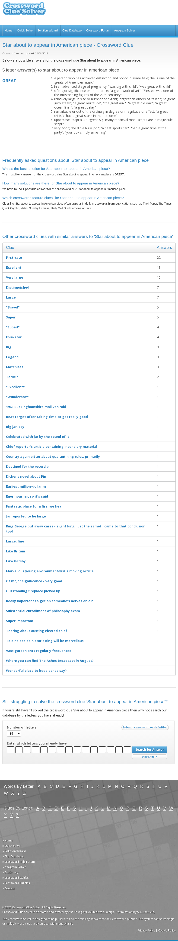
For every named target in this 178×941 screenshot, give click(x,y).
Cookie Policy (167, 930)
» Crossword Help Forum (18, 862)
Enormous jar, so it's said (27, 496)
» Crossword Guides (15, 878)
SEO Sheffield (145, 912)
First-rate (14, 257)
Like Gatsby (16, 561)
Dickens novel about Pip (26, 476)
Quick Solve (25, 30)
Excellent (13, 267)
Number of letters (22, 727)
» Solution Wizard (14, 851)
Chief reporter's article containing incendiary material (51, 446)
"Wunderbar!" (17, 397)
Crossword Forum (97, 30)
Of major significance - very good (34, 581)
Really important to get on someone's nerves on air (49, 601)
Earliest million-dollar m (26, 486)
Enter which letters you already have (37, 743)
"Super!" (13, 327)
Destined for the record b (27, 466)
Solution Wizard (47, 30)
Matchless (14, 367)
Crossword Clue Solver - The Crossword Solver (24, 10)
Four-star (14, 337)
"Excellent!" (15, 387)
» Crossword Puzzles (16, 883)
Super (11, 317)
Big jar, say (15, 426)
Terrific (12, 377)
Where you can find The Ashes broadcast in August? (50, 660)
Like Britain (15, 551)
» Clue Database (13, 856)
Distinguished (17, 287)
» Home (7, 840)
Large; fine (15, 541)
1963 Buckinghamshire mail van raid (36, 407)
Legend (12, 357)
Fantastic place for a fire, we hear (34, 506)
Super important (20, 621)
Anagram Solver (124, 30)
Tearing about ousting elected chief (36, 631)
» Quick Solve (11, 846)
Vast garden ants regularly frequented (38, 650)
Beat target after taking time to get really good (47, 416)
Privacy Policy (146, 930)
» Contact (8, 888)
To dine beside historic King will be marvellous (45, 641)
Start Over (149, 756)
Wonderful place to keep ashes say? (36, 670)
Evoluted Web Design (100, 912)
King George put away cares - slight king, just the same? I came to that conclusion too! (75, 528)
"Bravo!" (13, 307)
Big (8, 347)
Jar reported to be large (26, 516)
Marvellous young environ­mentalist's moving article (50, 571)
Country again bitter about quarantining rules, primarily (53, 456)
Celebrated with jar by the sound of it (37, 436)
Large (11, 297)
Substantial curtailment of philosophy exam (43, 611)
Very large (14, 277)
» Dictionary (10, 872)
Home (9, 30)
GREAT (9, 80)
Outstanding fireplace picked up (33, 591)
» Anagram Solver (14, 867)
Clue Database (72, 30)
